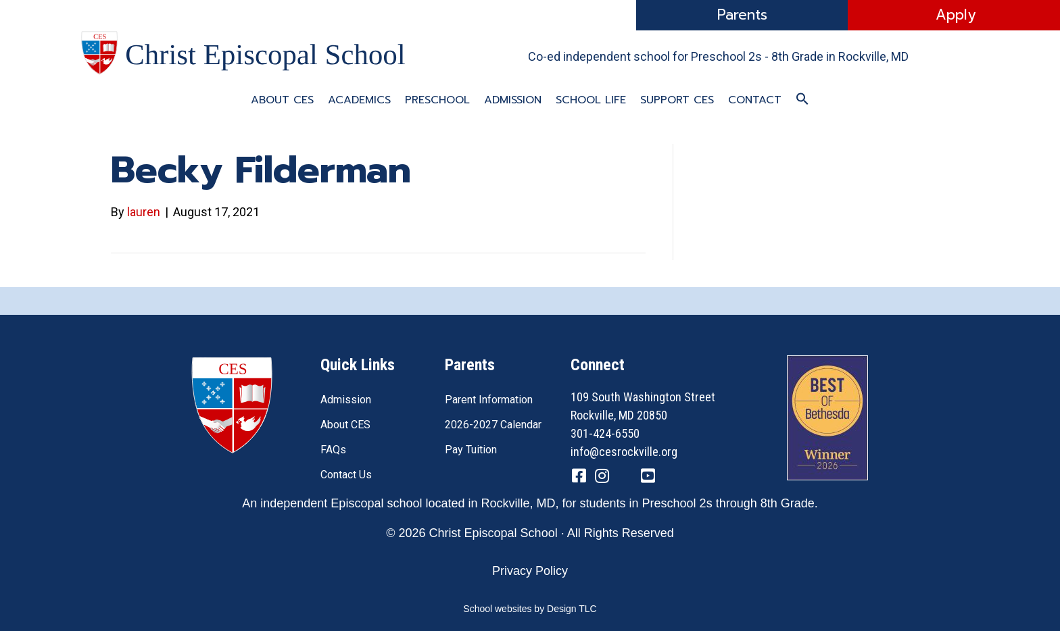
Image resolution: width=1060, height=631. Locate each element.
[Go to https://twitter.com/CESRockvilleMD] (625, 479)
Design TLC (572, 608)
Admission (512, 100)
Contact (754, 100)
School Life (591, 100)
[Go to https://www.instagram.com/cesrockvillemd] (602, 478)
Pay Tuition (471, 449)
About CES (282, 100)
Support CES (677, 100)
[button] (802, 99)
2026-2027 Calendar (493, 424)
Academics (359, 100)
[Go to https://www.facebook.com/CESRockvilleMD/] (579, 478)
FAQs (333, 449)
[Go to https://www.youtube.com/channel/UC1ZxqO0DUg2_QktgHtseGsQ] (648, 478)
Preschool (437, 100)
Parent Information (489, 399)
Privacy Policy (530, 571)
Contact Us (346, 474)
